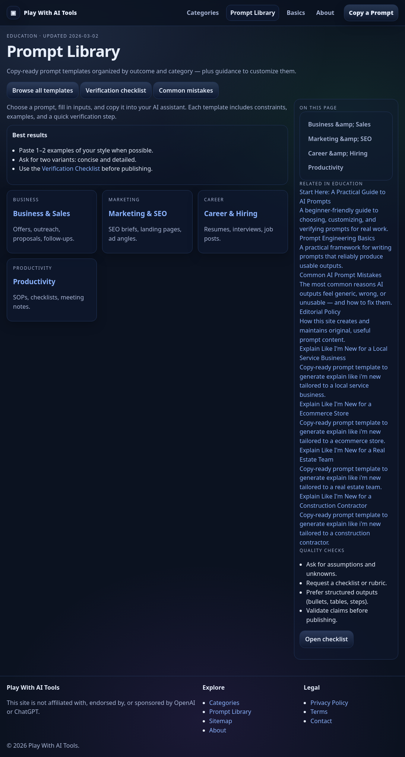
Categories (203, 13)
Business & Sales (41, 213)
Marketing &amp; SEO (340, 139)
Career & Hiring (230, 213)
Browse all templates (42, 90)
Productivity (34, 281)
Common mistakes (186, 90)
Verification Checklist (71, 168)
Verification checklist (116, 90)
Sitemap (220, 721)
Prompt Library (252, 13)
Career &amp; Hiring (338, 153)
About (325, 13)
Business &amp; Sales (339, 124)
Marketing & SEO (137, 213)
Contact (321, 721)
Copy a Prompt (371, 13)
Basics (296, 13)
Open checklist (326, 639)
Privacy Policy (329, 703)
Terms (319, 712)
